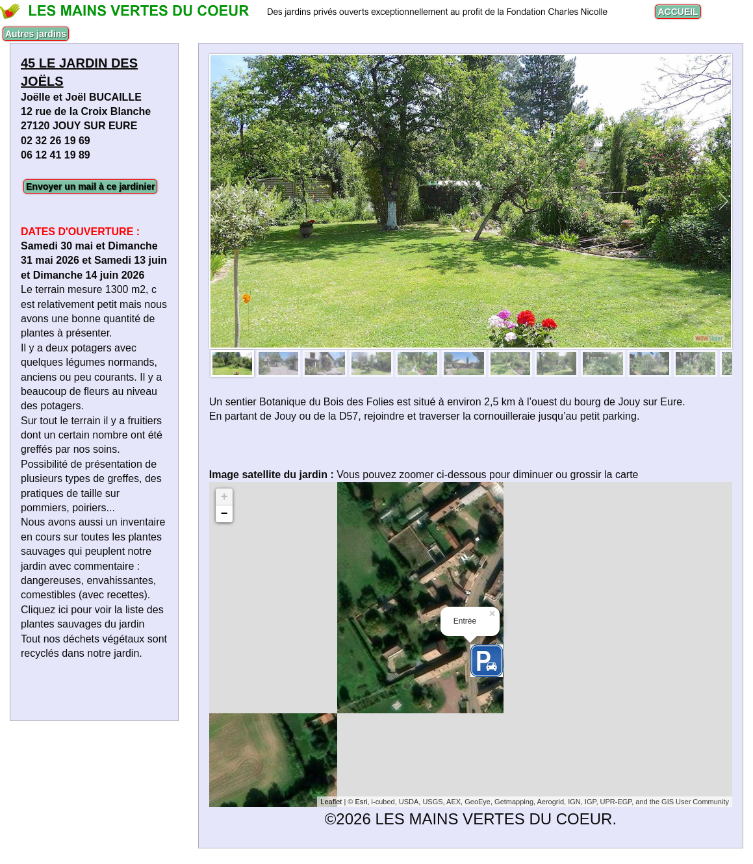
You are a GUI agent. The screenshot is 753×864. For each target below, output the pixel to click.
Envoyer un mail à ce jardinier (90, 186)
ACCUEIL (677, 11)
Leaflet (331, 802)
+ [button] (224, 497)
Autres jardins (35, 34)
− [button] (224, 514)
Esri (361, 802)
